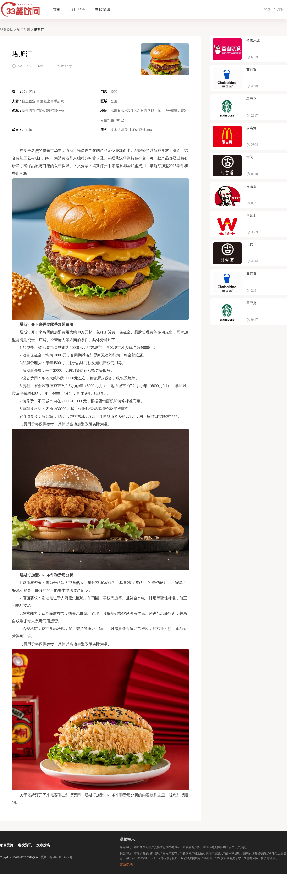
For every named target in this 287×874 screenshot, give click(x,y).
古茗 (249, 157)
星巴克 (251, 99)
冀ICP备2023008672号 (57, 857)
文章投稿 (43, 845)
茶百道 (251, 69)
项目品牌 (77, 9)
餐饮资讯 (102, 9)
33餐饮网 (6, 30)
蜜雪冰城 (253, 40)
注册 (281, 9)
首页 (57, 9)
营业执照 (126, 864)
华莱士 (251, 215)
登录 (267, 9)
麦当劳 (251, 128)
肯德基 (251, 186)
